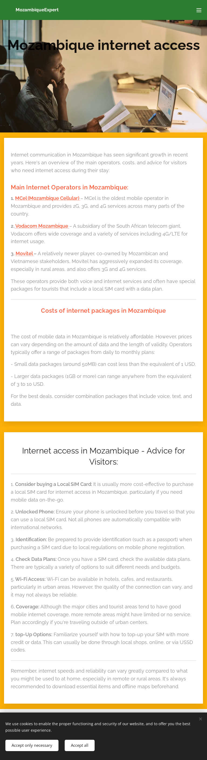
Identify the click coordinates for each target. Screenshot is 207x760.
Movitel (25, 253)
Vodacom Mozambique (42, 226)
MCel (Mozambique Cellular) (47, 198)
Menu (198, 10)
